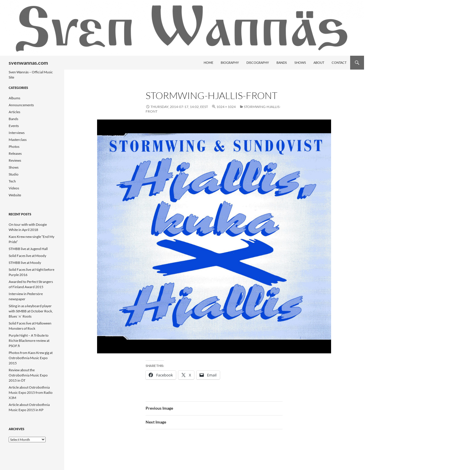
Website (15, 195)
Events (14, 126)
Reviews (15, 160)
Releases (15, 153)
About (318, 62)
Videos (14, 188)
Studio (13, 174)
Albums (14, 98)
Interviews (17, 132)
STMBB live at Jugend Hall (28, 249)
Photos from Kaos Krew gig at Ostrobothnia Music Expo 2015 (31, 357)
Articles (14, 112)
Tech (12, 181)
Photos (14, 146)
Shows (300, 62)
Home (208, 62)
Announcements (21, 105)
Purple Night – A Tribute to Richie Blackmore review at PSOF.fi (29, 340)
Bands (281, 62)
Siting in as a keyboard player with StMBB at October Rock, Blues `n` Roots (31, 311)
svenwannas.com (28, 62)
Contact (339, 62)
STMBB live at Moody (25, 262)
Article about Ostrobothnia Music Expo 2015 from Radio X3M (31, 392)
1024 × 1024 (226, 107)
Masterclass (18, 139)
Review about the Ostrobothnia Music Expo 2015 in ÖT (28, 375)
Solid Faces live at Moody (27, 255)
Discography (257, 62)
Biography (230, 62)
